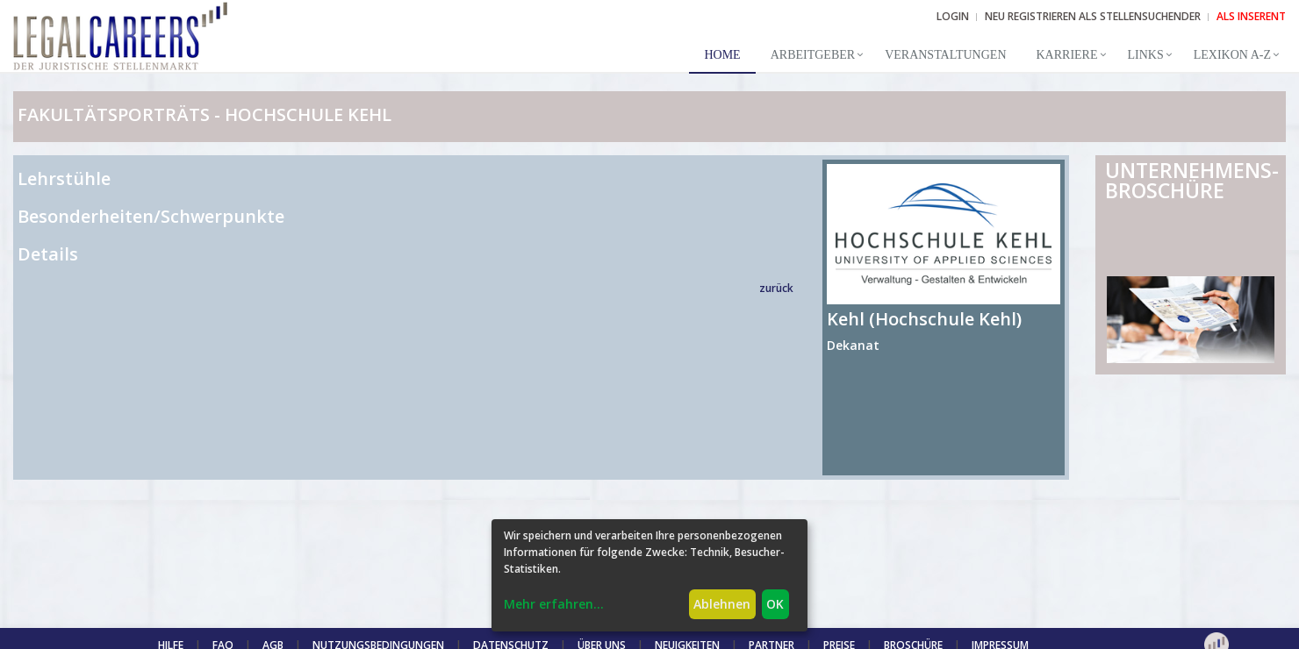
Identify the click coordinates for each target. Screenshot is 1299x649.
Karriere (1067, 54)
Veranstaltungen (945, 54)
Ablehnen (721, 604)
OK (775, 604)
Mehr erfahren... (554, 604)
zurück (776, 288)
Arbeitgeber (813, 54)
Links (1146, 54)
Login (953, 16)
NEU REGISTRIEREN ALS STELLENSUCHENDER (1093, 16)
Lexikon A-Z (1232, 54)
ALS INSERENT (1251, 16)
